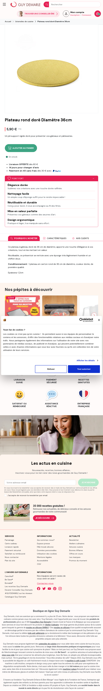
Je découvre (44, 518)
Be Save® (9, 579)
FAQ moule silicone (45, 547)
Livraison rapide (12, 547)
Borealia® (9, 583)
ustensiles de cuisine (47, 644)
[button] (4, 4)
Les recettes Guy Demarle (16, 586)
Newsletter (74, 540)
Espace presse (43, 543)
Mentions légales (44, 557)
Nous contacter (12, 557)
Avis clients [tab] (80, 238)
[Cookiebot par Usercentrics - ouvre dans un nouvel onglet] (81, 320)
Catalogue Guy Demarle (15, 597)
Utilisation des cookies (47, 554)
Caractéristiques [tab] (54, 238)
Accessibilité (42, 560)
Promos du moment (78, 560)
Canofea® (9, 576)
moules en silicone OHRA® (37, 628)
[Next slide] (94, 315)
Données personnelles (46, 550)
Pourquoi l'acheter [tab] (23, 238)
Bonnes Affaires (76, 550)
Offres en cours (76, 554)
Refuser (51, 369)
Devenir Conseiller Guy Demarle (19, 590)
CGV (39, 564)
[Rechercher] (72, 4)
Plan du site (10, 560)
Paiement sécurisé (13, 550)
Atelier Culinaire (52, 625)
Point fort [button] (16, 178)
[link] (19, 398)
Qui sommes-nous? (46, 540)
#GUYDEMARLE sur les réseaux (18, 593)
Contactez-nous (45, 583)
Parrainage (9, 540)
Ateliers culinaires (76, 543)
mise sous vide (8, 655)
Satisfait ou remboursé (15, 554)
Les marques (74, 557)
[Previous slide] (9, 315)
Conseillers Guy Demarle (40, 622)
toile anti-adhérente (36, 633)
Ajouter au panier (21, 148)
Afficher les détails (86, 360)
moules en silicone (62, 628)
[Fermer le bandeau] (99, 320)
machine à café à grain (76, 661)
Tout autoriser (84, 369)
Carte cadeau (11, 543)
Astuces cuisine (76, 547)
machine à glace (70, 669)
